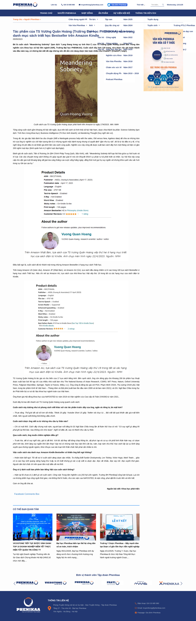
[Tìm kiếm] (156, 4)
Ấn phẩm (103, 13)
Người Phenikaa (67, 13)
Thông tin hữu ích (145, 13)
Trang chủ (46, 13)
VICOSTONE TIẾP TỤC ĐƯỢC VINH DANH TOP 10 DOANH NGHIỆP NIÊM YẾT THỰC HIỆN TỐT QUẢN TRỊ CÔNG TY (32, 546)
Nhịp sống (87, 13)
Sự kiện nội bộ (121, 13)
